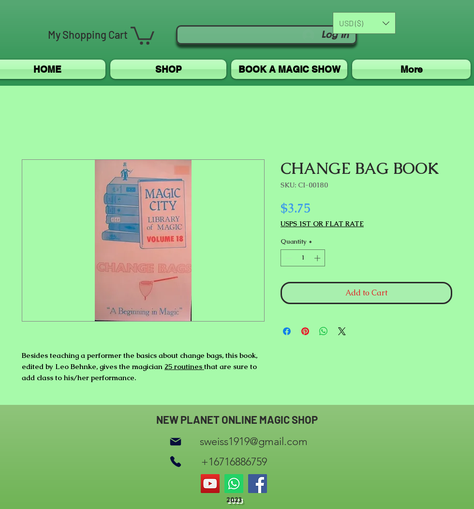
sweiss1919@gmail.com (254, 441)
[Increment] (318, 258)
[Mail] (176, 441)
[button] (142, 35)
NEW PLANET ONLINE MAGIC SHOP (237, 419)
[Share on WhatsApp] (323, 331)
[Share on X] (342, 331)
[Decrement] (288, 258)
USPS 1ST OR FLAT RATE (322, 224)
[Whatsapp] (233, 483)
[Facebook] (257, 483)
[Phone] (175, 461)
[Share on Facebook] (287, 331)
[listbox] (364, 23)
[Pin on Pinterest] (305, 331)
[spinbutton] (303, 258)
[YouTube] (210, 483)
